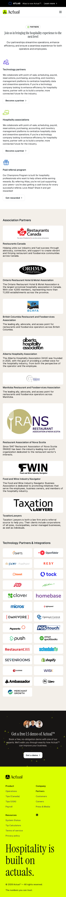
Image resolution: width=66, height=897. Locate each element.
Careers (40, 801)
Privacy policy (13, 835)
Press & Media (43, 806)
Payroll (9, 806)
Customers (41, 796)
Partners (40, 791)
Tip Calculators (13, 825)
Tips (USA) (11, 801)
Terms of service (14, 830)
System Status (13, 820)
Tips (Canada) (13, 796)
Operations (11, 791)
